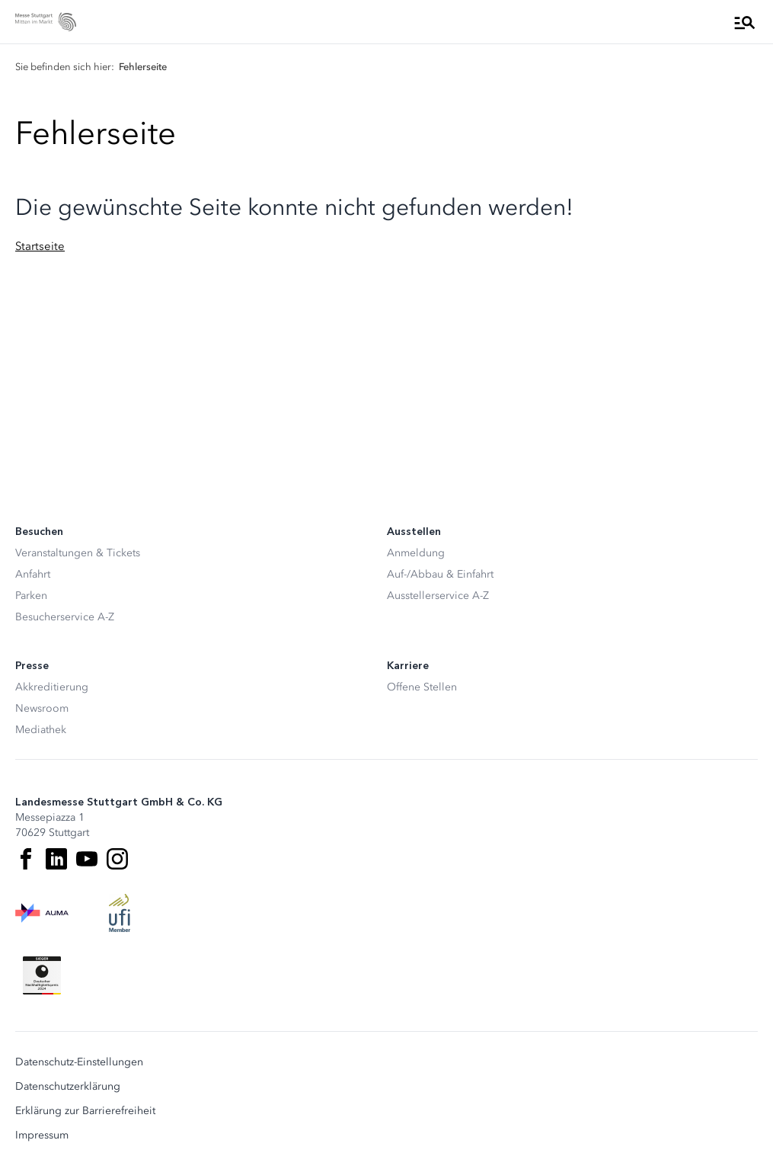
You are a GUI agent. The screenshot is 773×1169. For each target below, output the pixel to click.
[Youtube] (86, 859)
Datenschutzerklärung (67, 1087)
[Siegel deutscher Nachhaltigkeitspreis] (42, 975)
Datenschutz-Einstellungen (79, 1062)
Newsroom (42, 708)
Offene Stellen (422, 687)
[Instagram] (117, 859)
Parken (31, 595)
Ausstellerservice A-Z (438, 595)
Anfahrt (32, 574)
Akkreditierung (51, 687)
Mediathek (40, 729)
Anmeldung (416, 552)
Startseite (40, 246)
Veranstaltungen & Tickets (77, 552)
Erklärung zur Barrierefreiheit (85, 1111)
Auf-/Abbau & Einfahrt (440, 574)
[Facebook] (26, 859)
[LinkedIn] (56, 859)
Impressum (42, 1135)
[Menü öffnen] (745, 22)
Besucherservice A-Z (64, 616)
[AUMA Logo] (42, 913)
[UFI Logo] (119, 913)
